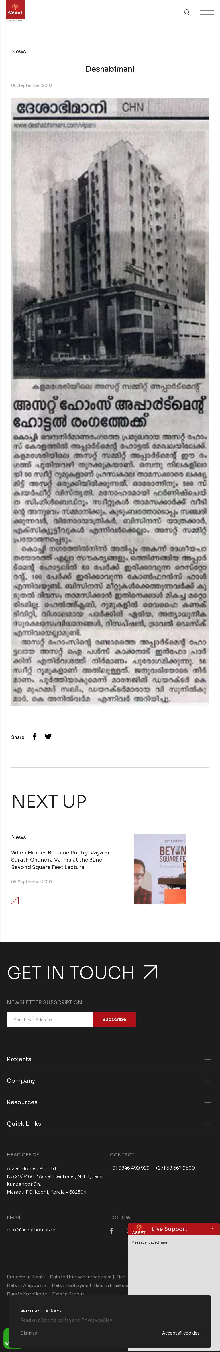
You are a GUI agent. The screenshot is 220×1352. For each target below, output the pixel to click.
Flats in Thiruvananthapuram (80, 1276)
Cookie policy (55, 1320)
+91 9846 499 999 (130, 1168)
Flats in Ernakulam (112, 1285)
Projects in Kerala (26, 1276)
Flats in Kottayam (70, 1285)
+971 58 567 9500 (175, 1168)
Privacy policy (96, 1320)
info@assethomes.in (31, 1230)
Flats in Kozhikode (27, 1294)
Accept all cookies (181, 1333)
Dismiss (28, 1333)
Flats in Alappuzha (27, 1285)
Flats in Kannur (68, 1294)
